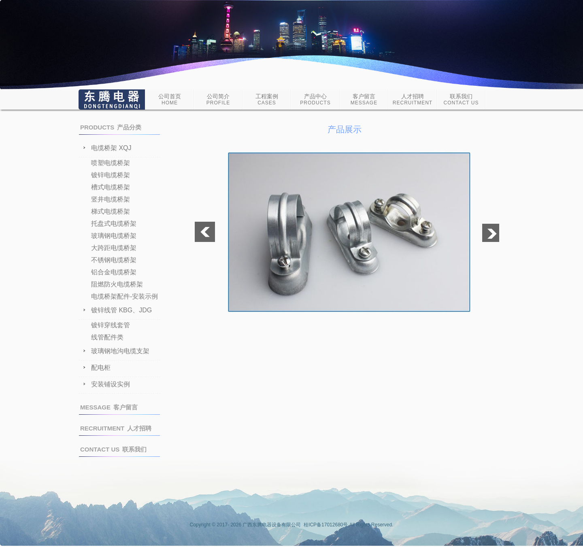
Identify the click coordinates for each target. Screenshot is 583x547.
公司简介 (218, 99)
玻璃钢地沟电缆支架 (120, 351)
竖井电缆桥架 (110, 199)
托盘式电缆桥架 (113, 223)
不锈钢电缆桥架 (113, 260)
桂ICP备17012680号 (326, 525)
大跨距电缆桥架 (113, 247)
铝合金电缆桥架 (113, 272)
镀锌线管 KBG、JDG (121, 310)
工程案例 (266, 99)
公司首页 (169, 99)
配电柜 (101, 368)
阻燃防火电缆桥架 (117, 284)
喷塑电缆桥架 (110, 162)
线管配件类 (107, 337)
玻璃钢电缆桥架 (113, 235)
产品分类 (110, 127)
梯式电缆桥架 (110, 211)
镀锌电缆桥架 (110, 175)
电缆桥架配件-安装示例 (124, 296)
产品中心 (315, 99)
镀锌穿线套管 (110, 325)
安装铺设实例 (110, 384)
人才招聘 (412, 99)
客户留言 (364, 99)
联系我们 (461, 99)
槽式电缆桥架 (110, 187)
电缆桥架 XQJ (111, 148)
